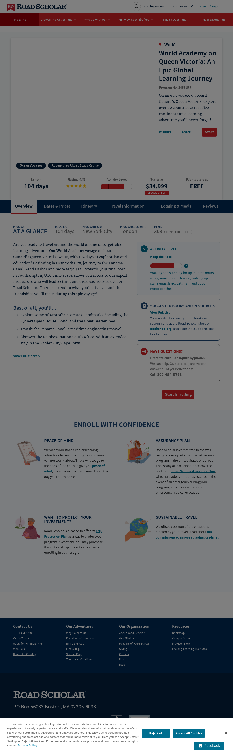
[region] (116, 734)
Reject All (156, 733)
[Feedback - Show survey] (209, 746)
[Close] (226, 733)
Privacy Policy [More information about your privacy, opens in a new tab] (27, 745)
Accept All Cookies (189, 733)
